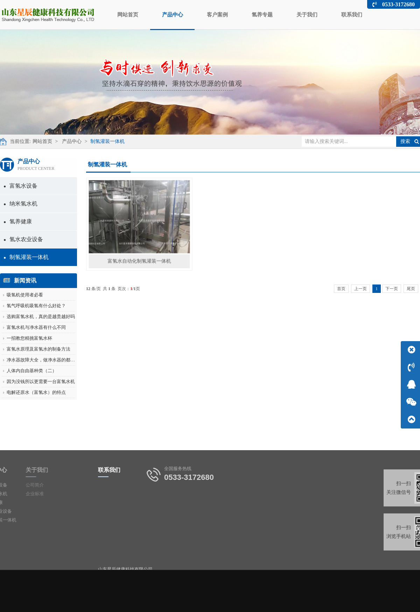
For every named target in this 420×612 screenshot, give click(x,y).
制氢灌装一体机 (102, 141)
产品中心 (172, 20)
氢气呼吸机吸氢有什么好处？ (36, 305)
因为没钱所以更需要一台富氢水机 (41, 381)
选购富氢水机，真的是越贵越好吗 (41, 316)
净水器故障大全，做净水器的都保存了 (45, 359)
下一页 (391, 288)
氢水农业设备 (23, 239)
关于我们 (306, 14)
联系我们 (351, 14)
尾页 (411, 288)
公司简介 (20, 485)
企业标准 (20, 493)
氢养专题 (262, 14)
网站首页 (127, 14)
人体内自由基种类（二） (32, 370)
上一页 (360, 288)
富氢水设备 (20, 186)
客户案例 (217, 14)
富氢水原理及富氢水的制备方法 (38, 349)
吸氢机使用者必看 (25, 294)
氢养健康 (18, 221)
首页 (341, 288)
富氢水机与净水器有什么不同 (36, 327)
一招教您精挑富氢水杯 (29, 338)
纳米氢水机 (20, 204)
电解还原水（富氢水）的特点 (36, 392)
